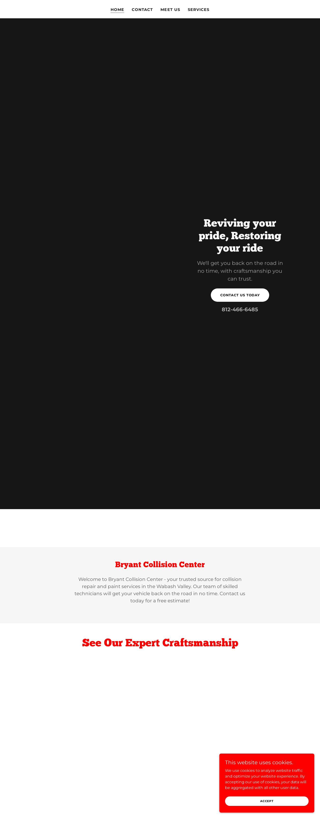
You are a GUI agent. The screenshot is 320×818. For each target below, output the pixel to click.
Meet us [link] (170, 9)
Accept (266, 801)
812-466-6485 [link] (240, 309)
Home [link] (117, 9)
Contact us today (240, 295)
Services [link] (198, 9)
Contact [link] (142, 9)
